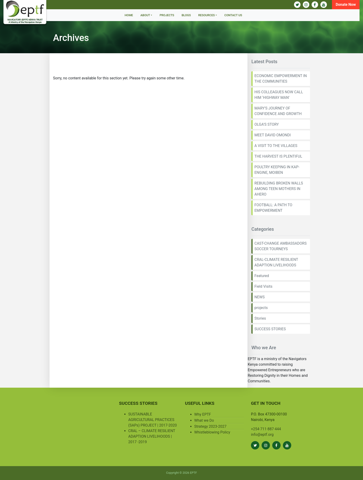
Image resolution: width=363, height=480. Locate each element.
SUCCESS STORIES (270, 329)
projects (261, 307)
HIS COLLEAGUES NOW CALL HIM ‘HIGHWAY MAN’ (278, 95)
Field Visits (263, 286)
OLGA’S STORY (266, 124)
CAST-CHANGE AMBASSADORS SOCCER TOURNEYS (280, 246)
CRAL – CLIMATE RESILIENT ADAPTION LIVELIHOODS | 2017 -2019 (151, 436)
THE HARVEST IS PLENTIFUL (278, 156)
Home (129, 15)
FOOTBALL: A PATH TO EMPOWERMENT (273, 208)
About (145, 15)
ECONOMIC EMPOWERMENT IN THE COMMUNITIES (280, 79)
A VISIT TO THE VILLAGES (275, 145)
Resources (206, 15)
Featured (261, 276)
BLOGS (186, 15)
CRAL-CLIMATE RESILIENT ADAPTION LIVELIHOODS (276, 262)
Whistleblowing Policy (212, 432)
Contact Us (233, 15)
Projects (167, 15)
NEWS (259, 297)
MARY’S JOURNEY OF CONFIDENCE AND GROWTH (278, 111)
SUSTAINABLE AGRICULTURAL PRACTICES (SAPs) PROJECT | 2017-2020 (152, 419)
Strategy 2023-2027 (210, 426)
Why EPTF (202, 414)
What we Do (204, 420)
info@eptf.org (262, 434)
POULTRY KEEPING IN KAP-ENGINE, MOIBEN (276, 170)
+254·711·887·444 (266, 429)
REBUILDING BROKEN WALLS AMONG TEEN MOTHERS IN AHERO (278, 188)
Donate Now (346, 4)
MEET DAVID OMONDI (272, 135)
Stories (260, 318)
